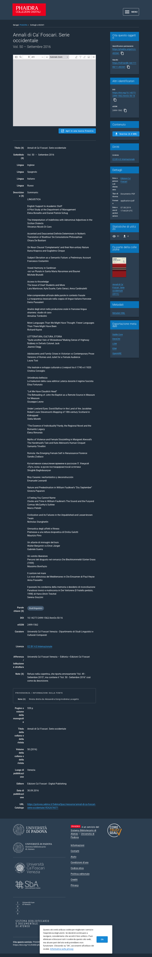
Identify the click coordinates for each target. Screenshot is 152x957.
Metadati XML (118, 313)
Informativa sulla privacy (61, 949)
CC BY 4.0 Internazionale (39, 646)
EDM (114, 348)
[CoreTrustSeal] (114, 836)
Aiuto (73, 856)
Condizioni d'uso (80, 862)
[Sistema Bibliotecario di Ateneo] (33, 855)
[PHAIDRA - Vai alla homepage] (29, 15)
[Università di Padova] (30, 837)
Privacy (75, 885)
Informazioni (77, 845)
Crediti (74, 879)
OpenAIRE (117, 353)
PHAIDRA (23, 25)
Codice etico (77, 868)
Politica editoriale (80, 874)
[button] (131, 12)
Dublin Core (117, 334)
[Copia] (122, 53)
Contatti (75, 851)
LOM (114, 343)
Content (54, 90)
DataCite (116, 339)
